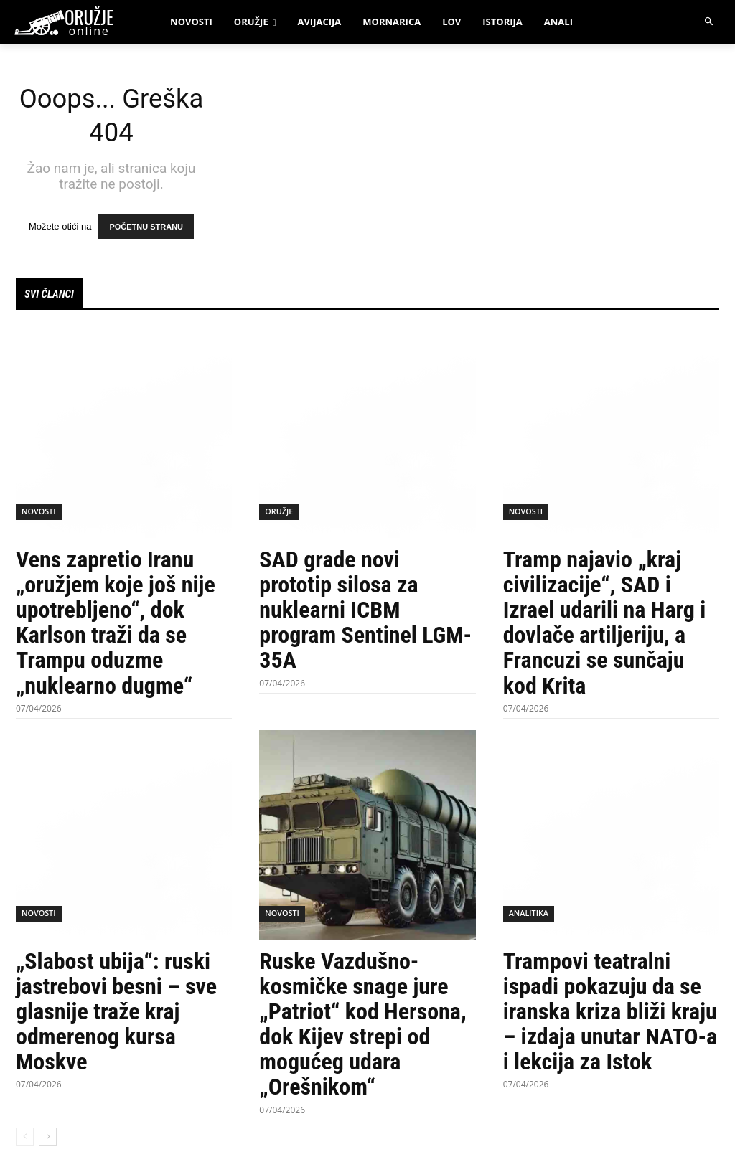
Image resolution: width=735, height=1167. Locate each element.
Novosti (37, 516)
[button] (709, 22)
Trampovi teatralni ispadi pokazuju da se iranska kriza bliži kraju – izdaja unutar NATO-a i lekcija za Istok (610, 1014)
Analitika (527, 918)
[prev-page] (25, 1139)
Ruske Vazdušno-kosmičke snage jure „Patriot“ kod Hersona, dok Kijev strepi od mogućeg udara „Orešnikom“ (362, 1027)
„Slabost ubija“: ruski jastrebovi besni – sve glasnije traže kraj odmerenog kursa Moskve (116, 1014)
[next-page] (48, 1139)
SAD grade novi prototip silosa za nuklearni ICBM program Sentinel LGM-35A (365, 613)
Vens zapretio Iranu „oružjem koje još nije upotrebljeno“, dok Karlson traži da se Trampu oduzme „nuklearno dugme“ (115, 625)
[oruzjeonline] (77, 22)
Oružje (278, 516)
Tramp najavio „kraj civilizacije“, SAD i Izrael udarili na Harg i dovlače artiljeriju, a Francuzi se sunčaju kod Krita (604, 625)
